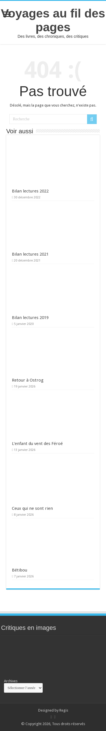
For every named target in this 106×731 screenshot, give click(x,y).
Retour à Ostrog (28, 380)
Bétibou (19, 570)
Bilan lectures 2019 (30, 317)
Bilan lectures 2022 (30, 191)
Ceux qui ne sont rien (32, 508)
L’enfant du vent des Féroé (37, 443)
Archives (11, 681)
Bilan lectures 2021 (30, 254)
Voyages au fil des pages (53, 20)
